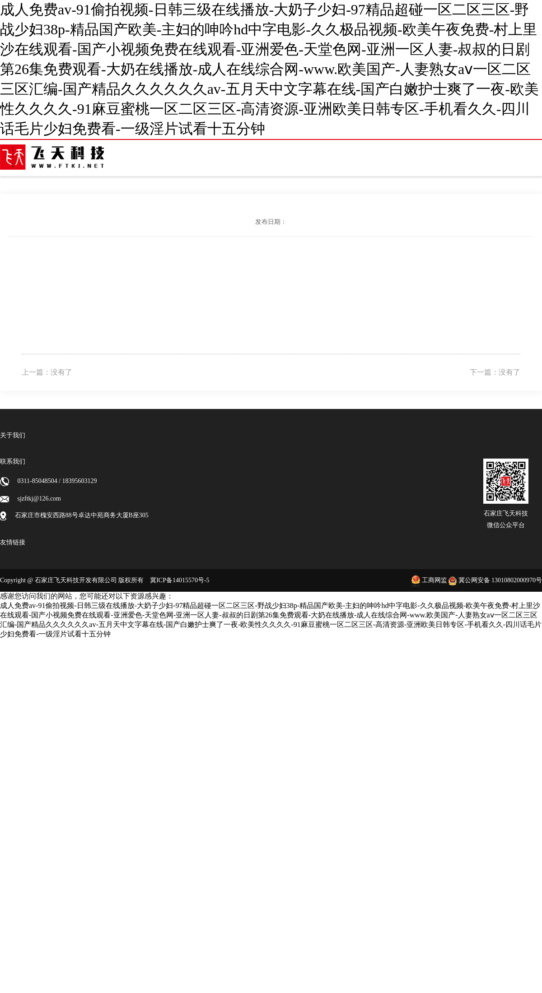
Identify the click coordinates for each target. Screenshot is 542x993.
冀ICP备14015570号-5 (179, 580)
